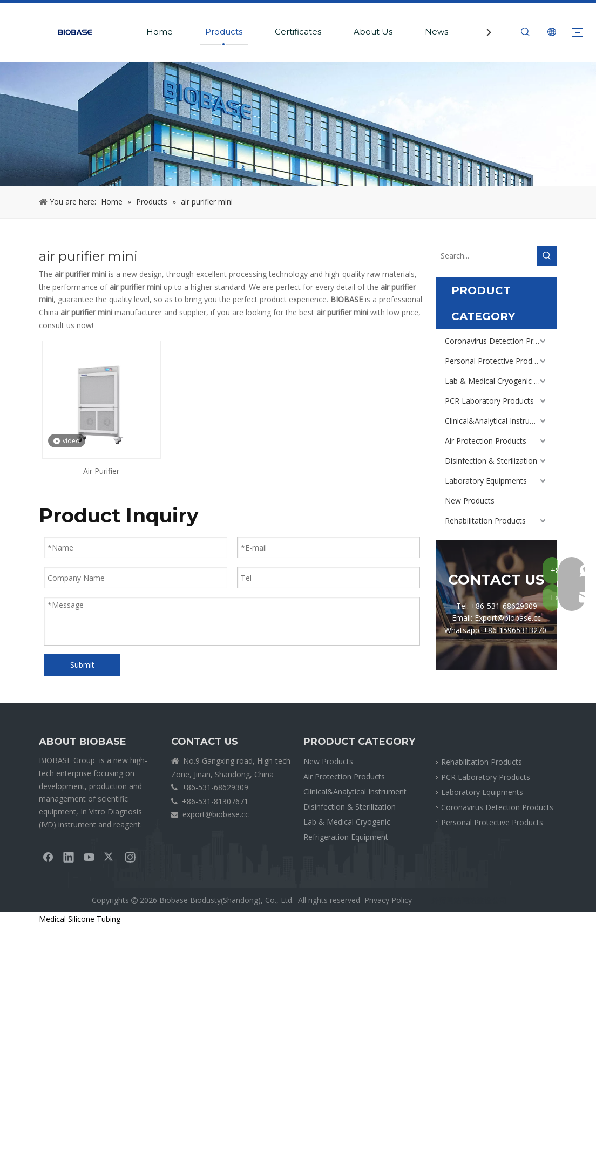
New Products (470, 500)
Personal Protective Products (496, 361)
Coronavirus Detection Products (501, 341)
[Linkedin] (68, 856)
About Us (373, 31)
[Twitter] (109, 856)
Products (223, 31)
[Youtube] (89, 856)
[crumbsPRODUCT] (298, 124)
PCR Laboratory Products (489, 401)
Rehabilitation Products (485, 520)
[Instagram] (130, 856)
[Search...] (486, 256)
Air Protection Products (485, 441)
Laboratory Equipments (486, 481)
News (436, 31)
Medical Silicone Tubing (79, 919)
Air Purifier (101, 471)
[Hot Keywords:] (547, 256)
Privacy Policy (388, 900)
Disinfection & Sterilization (491, 461)
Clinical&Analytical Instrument (496, 421)
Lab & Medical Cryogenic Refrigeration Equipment (501, 381)
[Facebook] (48, 856)
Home (159, 31)
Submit (82, 665)
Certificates (298, 31)
